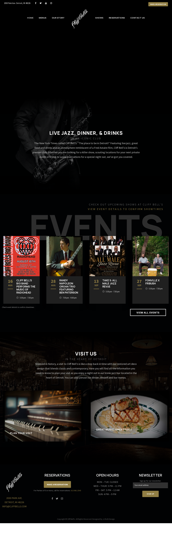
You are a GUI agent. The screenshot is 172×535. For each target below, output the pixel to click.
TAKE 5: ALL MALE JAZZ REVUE (109, 283)
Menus (42, 17)
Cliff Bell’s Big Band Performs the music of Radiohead (25, 286)
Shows (99, 17)
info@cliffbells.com (14, 506)
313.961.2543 (76, 490)
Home (30, 17)
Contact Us (137, 17)
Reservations (117, 17)
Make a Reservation (158, 4)
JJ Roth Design (109, 519)
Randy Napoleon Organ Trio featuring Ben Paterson (68, 286)
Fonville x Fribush (152, 282)
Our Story (58, 17)
